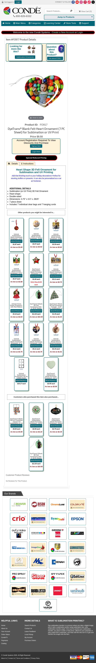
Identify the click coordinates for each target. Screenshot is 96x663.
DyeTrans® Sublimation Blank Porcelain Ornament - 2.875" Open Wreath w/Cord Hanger (36, 422)
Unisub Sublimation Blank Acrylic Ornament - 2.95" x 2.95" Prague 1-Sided (56, 238)
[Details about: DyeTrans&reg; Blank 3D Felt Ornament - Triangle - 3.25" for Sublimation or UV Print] (56, 311)
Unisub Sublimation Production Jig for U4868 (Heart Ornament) (21, 376)
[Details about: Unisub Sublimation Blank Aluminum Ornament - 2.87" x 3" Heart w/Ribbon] (36, 345)
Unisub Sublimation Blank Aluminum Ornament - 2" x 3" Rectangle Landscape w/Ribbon (56, 273)
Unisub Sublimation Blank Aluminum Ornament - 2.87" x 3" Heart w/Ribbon (36, 342)
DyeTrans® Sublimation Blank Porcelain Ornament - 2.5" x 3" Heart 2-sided (51, 376)
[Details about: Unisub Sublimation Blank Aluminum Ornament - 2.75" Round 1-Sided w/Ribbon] (16, 241)
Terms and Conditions (23, 658)
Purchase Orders (30, 640)
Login (18, 2)
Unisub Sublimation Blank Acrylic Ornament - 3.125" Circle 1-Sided (36, 237)
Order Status (5, 634)
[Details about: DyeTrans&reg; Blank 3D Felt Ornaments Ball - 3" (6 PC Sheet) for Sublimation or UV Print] (36, 311)
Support (84, 23)
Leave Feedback (30, 631)
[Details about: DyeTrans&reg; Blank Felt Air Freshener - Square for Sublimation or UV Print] (16, 425)
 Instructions (28, 164)
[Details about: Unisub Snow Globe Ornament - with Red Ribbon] (16, 311)
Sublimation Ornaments (25, 57)
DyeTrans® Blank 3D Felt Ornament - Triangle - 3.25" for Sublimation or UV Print (55, 307)
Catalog (3, 643)
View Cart (8, 28)
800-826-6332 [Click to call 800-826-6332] (23, 16)
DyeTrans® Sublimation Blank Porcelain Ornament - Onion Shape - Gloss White (56, 422)
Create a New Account (63, 32)
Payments (4, 640)
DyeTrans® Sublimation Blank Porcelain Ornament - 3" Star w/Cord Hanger (36, 273)
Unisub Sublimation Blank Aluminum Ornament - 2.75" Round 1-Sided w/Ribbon (16, 238)
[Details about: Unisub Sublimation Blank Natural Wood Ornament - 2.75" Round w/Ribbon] (56, 345)
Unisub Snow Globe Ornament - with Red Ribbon (16, 305)
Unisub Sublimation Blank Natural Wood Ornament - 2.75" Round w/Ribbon (56, 342)
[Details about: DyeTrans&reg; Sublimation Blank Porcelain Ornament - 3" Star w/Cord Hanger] (36, 276)
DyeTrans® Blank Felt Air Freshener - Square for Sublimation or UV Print (16, 422)
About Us (4, 628)
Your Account (5, 631)
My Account (28, 637)
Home (6, 23)
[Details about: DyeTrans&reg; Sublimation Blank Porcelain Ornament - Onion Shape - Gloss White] (56, 425)
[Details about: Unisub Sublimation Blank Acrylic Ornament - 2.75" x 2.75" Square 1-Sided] (16, 275)
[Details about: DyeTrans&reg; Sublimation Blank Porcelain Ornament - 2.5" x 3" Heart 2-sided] (51, 380)
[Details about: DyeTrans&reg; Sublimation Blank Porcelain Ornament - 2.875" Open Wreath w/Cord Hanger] (36, 425)
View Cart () (85, 11)
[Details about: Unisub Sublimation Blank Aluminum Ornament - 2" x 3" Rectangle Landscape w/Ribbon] (56, 276)
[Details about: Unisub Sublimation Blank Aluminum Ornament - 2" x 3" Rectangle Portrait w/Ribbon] (16, 345)
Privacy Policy (35, 658)
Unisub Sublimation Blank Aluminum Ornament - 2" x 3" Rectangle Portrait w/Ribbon (16, 342)
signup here (36, 146)
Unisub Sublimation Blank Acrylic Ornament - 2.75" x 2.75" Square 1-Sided (16, 272)
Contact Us (28, 628)
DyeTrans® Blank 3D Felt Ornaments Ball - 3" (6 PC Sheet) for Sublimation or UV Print (36, 307)
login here (36, 151)
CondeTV (4, 637)
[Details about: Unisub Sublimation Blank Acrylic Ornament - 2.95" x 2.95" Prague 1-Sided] (56, 241)
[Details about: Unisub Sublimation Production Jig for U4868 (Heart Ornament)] (21, 380)
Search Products (30, 625)
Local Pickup (29, 634)
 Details (13, 164)
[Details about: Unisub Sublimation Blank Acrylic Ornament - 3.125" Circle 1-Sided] (36, 241)
